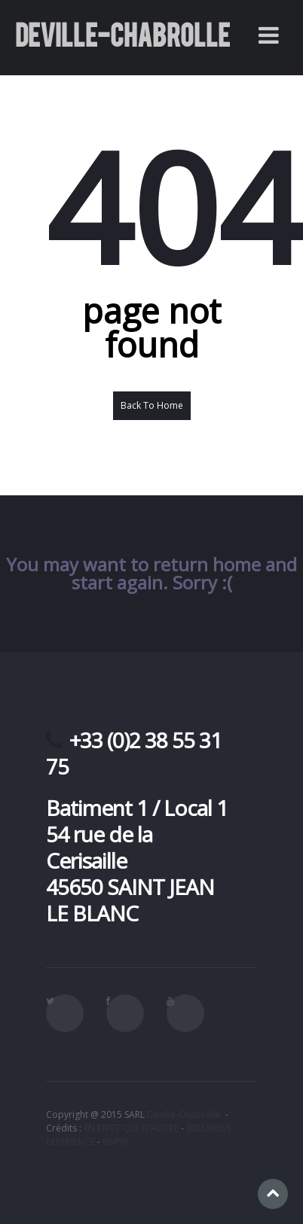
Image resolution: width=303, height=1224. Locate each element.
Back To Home (152, 405)
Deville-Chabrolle (184, 1114)
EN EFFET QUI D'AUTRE (131, 1128)
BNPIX (115, 1141)
